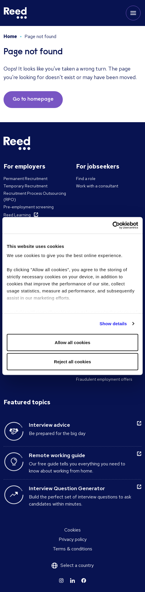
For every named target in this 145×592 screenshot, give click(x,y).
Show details (113, 323)
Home (10, 36)
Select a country (77, 565)
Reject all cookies (72, 361)
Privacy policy (73, 539)
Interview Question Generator (67, 488)
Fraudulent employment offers (104, 379)
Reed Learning (17, 214)
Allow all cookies (72, 342)
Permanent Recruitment (25, 178)
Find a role (85, 178)
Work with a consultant (97, 186)
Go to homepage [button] (33, 99)
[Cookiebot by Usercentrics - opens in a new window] (112, 225)
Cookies (72, 530)
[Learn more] (61, 580)
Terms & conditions (72, 549)
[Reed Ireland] (15, 13)
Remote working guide (57, 455)
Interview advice (49, 424)
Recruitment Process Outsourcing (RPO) (35, 196)
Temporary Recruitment (25, 186)
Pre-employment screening (29, 207)
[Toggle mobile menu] (133, 13)
